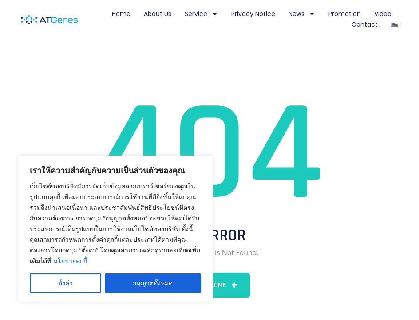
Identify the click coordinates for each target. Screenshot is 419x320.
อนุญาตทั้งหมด (153, 283)
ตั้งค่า (65, 283)
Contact (365, 24)
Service (201, 13)
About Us (157, 13)
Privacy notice (253, 13)
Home (121, 13)
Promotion (344, 13)
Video (382, 13)
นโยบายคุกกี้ (70, 260)
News (302, 13)
